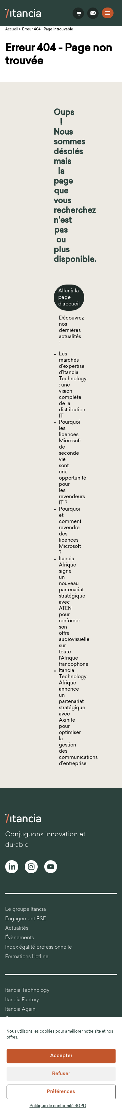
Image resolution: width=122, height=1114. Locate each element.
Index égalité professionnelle (38, 947)
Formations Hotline (26, 957)
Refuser (61, 1074)
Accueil (11, 29)
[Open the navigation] (108, 13)
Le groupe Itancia (25, 909)
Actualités (16, 928)
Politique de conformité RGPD (58, 1106)
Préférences (61, 1091)
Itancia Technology (27, 990)
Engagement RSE (25, 919)
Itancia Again (20, 1009)
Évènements (19, 938)
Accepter (61, 1056)
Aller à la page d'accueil (69, 297)
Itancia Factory (22, 1000)
